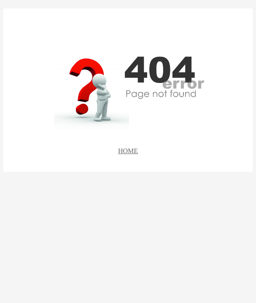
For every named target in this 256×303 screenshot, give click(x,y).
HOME (128, 150)
